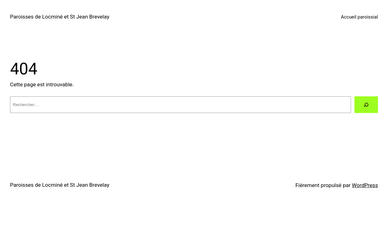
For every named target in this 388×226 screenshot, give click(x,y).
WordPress (365, 185)
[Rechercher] (366, 104)
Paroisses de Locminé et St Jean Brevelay (59, 16)
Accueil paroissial (359, 17)
